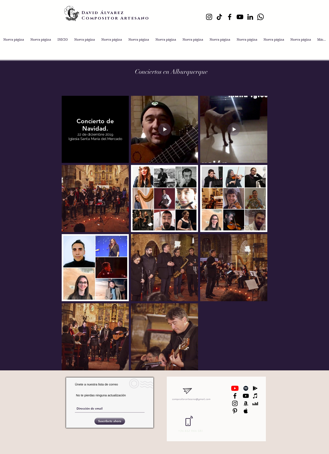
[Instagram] (209, 17)
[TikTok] (219, 17)
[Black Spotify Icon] (245, 388)
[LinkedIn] (250, 17)
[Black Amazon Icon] (245, 403)
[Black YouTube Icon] (245, 396)
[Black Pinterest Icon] (235, 411)
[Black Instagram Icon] (235, 403)
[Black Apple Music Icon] (245, 411)
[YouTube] (240, 17)
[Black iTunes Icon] (255, 396)
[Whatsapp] (260, 17)
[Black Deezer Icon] (255, 403)
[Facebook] (230, 17)
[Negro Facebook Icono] (235, 396)
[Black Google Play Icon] (255, 388)
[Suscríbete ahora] (109, 421)
